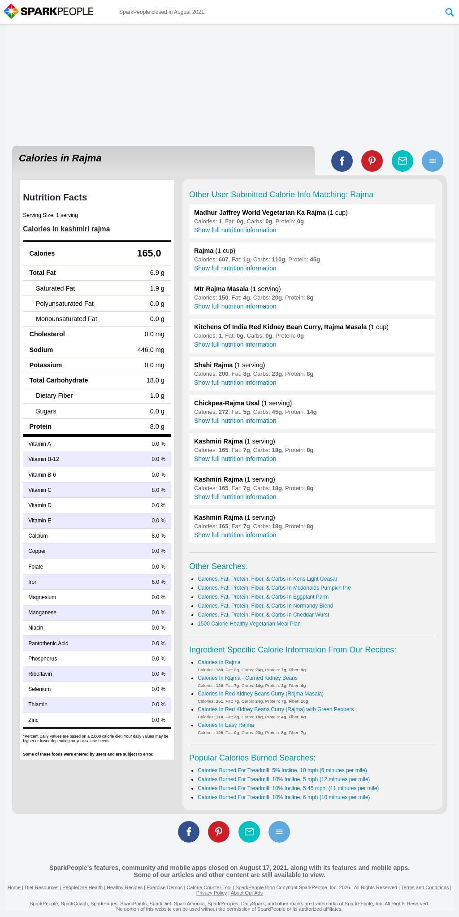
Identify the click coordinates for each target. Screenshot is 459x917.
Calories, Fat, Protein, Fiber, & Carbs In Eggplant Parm (263, 597)
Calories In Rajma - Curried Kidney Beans (248, 678)
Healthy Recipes (125, 887)
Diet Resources (41, 887)
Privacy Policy (211, 892)
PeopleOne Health (82, 887)
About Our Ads (247, 892)
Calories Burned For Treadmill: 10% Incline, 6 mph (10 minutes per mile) (284, 797)
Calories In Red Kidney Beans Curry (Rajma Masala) (261, 694)
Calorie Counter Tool (208, 887)
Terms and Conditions (425, 887)
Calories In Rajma (219, 662)
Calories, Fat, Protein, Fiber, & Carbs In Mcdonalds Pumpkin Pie (274, 588)
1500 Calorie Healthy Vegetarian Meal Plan (249, 624)
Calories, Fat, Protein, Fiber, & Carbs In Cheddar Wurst (263, 615)
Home (14, 887)
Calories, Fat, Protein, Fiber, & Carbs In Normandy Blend (265, 606)
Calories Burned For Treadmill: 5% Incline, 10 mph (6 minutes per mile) (282, 770)
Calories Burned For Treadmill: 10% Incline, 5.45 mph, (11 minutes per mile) (288, 788)
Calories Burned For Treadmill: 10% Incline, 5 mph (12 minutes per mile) (284, 779)
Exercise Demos (164, 887)
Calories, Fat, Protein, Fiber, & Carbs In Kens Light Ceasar (267, 579)
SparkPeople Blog (255, 887)
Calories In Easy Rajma (226, 725)
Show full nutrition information (235, 230)
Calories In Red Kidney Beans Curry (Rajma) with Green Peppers (276, 709)
